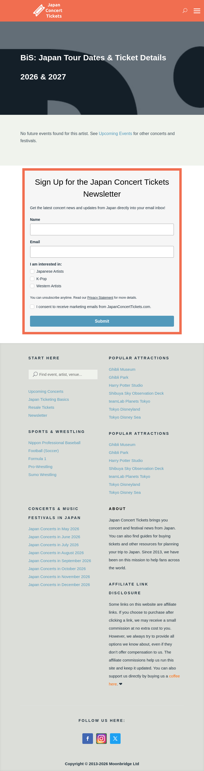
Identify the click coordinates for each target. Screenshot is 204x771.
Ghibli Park (118, 377)
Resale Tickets (41, 407)
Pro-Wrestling (40, 466)
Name (35, 219)
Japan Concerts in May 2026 (53, 528)
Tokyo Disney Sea (125, 417)
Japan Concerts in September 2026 (59, 560)
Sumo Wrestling (42, 474)
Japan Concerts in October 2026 (57, 568)
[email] (102, 252)
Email (35, 242)
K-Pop (41, 279)
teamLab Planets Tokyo (129, 401)
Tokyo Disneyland (124, 409)
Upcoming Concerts (45, 391)
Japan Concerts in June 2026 (54, 536)
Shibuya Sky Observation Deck (136, 393)
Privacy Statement (100, 298)
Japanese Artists (50, 271)
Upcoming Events (115, 133)
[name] (102, 229)
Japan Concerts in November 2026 (59, 576)
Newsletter (37, 415)
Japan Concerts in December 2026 (59, 584)
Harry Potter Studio (126, 385)
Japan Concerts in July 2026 (53, 544)
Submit (102, 321)
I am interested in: (46, 264)
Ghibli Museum (122, 369)
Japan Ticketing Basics (48, 399)
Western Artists (48, 286)
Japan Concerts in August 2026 (56, 552)
